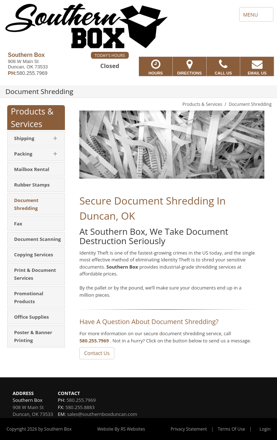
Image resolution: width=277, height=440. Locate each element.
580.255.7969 (94, 340)
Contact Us (97, 353)
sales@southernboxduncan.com (102, 414)
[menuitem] (36, 138)
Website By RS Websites (121, 429)
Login (265, 429)
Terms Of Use (231, 429)
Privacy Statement (189, 429)
